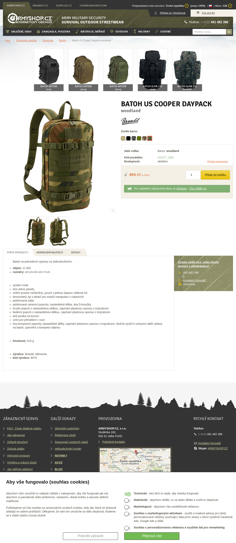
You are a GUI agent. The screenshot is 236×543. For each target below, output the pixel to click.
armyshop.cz (16, 5)
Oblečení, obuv (18, 31)
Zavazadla (47, 40)
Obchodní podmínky (67, 428)
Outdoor (119, 31)
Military (141, 31)
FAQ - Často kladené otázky (24, 428)
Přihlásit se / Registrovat (172, 13)
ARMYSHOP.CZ (218, 448)
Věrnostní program (18, 455)
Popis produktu (17, 252)
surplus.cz (64, 5)
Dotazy (76, 252)
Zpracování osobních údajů (71, 442)
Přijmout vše (151, 536)
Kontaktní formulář (194, 280)
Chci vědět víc (197, 188)
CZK (227, 6)
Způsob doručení (17, 442)
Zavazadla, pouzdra (53, 31)
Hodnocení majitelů (49, 252)
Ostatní (163, 31)
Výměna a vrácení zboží (22, 462)
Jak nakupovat (16, 435)
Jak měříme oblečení (20, 469)
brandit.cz (40, 5)
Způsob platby (15, 448)
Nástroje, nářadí (90, 31)
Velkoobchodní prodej (68, 448)
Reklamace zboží (65, 435)
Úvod (7, 40)
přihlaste (181, 188)
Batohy (62, 40)
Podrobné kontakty (113, 441)
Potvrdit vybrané (90, 536)
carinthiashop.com (93, 5)
